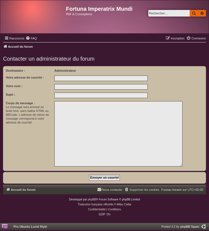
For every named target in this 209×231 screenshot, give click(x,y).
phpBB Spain (189, 226)
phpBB (92, 199)
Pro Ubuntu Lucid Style (30, 226)
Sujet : (10, 94)
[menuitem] (31, 38)
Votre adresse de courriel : (25, 77)
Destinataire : (15, 70)
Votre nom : (14, 86)
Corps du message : (20, 103)
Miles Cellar (124, 204)
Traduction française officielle (95, 204)
